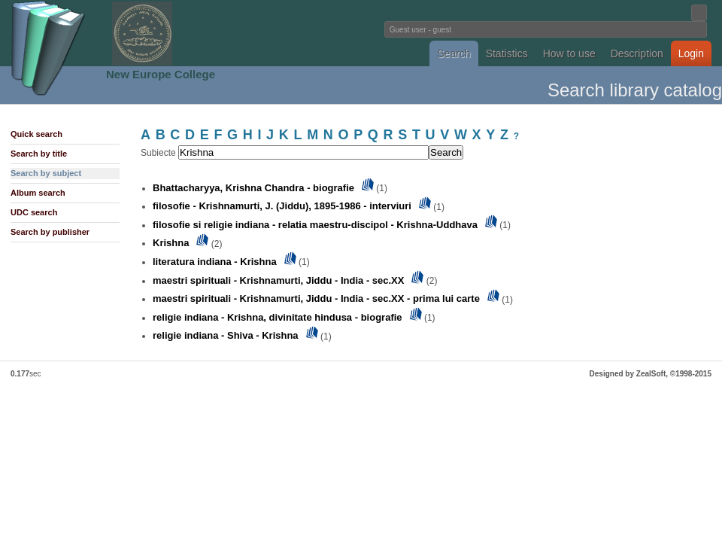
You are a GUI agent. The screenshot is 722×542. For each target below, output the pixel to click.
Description (637, 53)
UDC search (34, 212)
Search (453, 53)
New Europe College (160, 74)
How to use (569, 53)
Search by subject (46, 173)
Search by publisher (50, 231)
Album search (38, 192)
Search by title (39, 153)
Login (691, 53)
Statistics (507, 53)
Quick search (36, 134)
